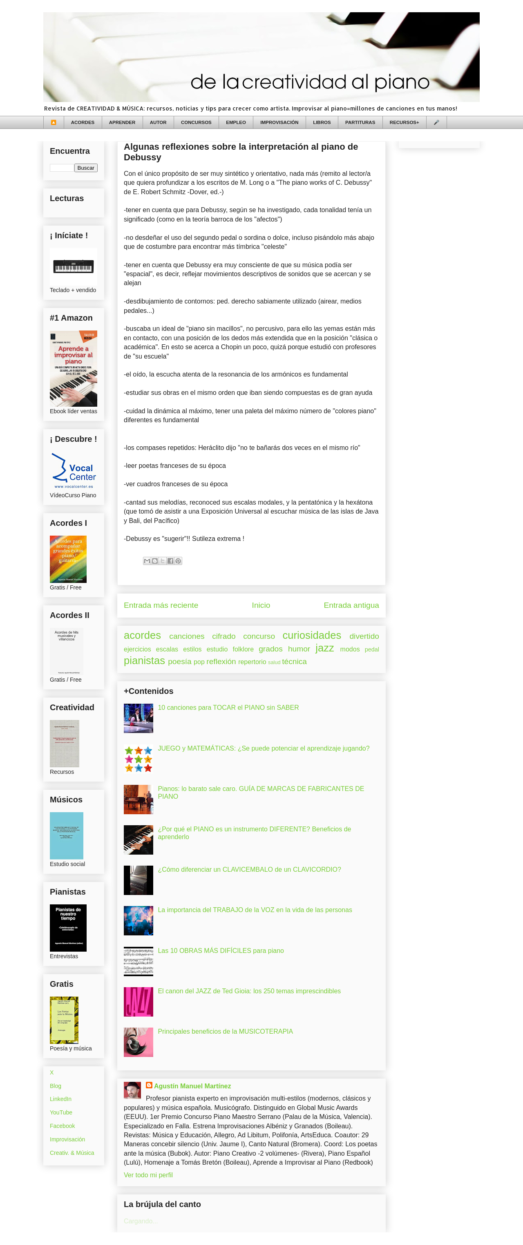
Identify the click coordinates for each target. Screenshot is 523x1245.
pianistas (144, 660)
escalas (167, 649)
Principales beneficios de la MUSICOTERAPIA (225, 1031)
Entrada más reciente (161, 605)
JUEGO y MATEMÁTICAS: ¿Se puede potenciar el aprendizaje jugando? (263, 748)
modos (350, 649)
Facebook (62, 1126)
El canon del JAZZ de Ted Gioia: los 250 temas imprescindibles (249, 991)
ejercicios (137, 649)
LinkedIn (61, 1099)
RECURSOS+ (404, 122)
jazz (324, 648)
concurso (259, 636)
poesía (180, 661)
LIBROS (322, 122)
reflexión (221, 661)
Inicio (261, 605)
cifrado (224, 636)
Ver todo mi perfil (148, 1175)
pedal (372, 649)
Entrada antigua (351, 605)
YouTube (61, 1112)
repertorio (252, 661)
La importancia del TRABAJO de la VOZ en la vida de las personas (255, 909)
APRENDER (122, 122)
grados (271, 649)
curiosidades (312, 635)
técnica (294, 661)
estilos (192, 649)
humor (299, 649)
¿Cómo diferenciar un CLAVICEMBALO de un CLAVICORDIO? (249, 869)
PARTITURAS (360, 122)
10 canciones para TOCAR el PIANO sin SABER (228, 707)
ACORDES (83, 122)
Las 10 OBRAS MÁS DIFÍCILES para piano (221, 950)
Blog (55, 1086)
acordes (142, 635)
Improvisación (67, 1139)
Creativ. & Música (72, 1153)
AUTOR (158, 122)
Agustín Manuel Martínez (192, 1086)
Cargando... (141, 1221)
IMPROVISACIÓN (279, 122)
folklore (243, 649)
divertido (364, 636)
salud (274, 662)
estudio (217, 649)
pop (199, 661)
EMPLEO (236, 122)
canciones (186, 636)
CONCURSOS (196, 122)
